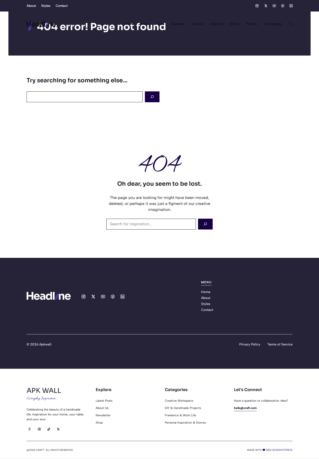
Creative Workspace (179, 400)
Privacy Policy (249, 344)
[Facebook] (30, 429)
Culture (197, 24)
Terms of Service (279, 344)
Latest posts (104, 400)
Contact (62, 6)
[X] (58, 429)
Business (178, 24)
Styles (45, 6)
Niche (234, 24)
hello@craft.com (245, 408)
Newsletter (103, 415)
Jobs (160, 24)
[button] (289, 24)
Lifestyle (216, 24)
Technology (273, 24)
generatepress (282, 449)
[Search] (152, 96)
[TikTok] (49, 429)
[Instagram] (39, 429)
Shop (99, 422)
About (31, 6)
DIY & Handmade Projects (183, 408)
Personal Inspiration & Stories (185, 422)
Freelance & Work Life (180, 415)
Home (129, 24)
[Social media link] (257, 6)
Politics (251, 24)
